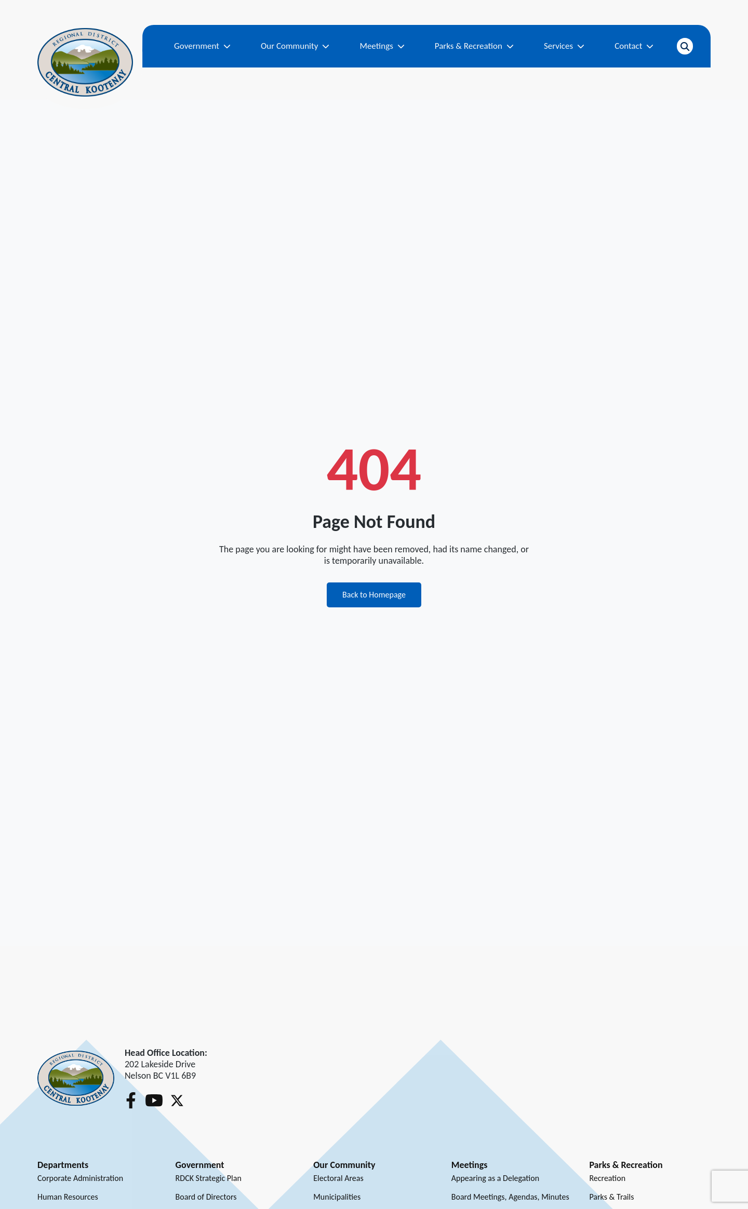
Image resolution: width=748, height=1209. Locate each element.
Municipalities (336, 1197)
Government (202, 45)
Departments (62, 1165)
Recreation (607, 1178)
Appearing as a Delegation (495, 1178)
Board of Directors (206, 1197)
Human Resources (67, 1197)
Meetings (381, 45)
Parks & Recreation (474, 45)
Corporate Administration (80, 1178)
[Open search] (685, 46)
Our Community (295, 45)
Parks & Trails (611, 1197)
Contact (634, 45)
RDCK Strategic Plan (209, 1178)
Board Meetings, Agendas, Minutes (510, 1197)
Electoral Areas (338, 1178)
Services (564, 45)
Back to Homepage (374, 595)
